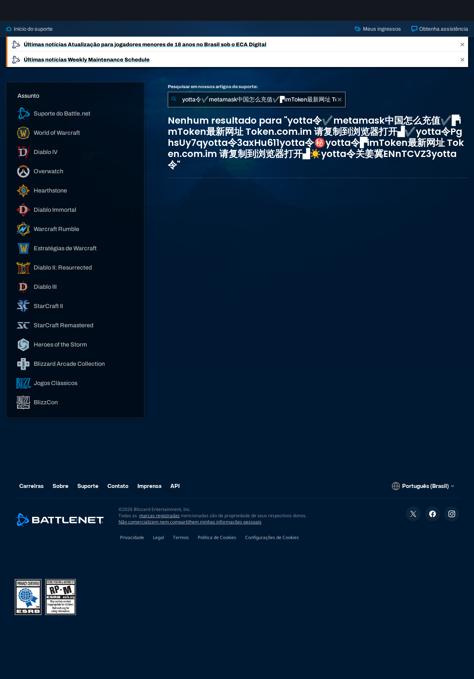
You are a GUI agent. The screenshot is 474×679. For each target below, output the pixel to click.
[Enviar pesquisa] (174, 105)
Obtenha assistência (439, 35)
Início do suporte (29, 35)
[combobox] (257, 105)
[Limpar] (340, 105)
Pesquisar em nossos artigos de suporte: (213, 92)
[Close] (462, 50)
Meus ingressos (378, 35)
